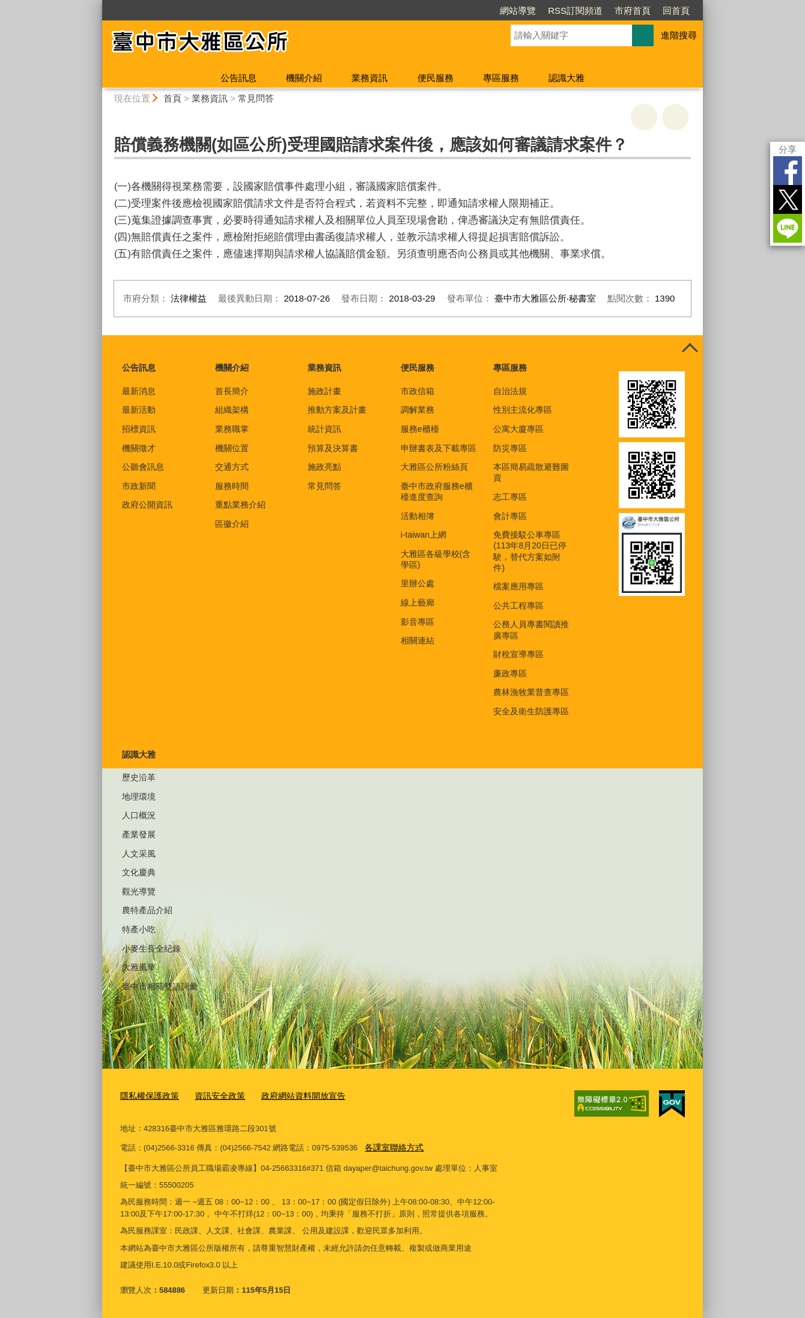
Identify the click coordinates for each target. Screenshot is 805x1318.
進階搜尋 (679, 35)
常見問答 (256, 98)
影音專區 (417, 622)
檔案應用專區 (518, 586)
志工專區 (510, 497)
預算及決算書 (333, 448)
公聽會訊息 (143, 467)
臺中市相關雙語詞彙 (160, 986)
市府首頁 (633, 10)
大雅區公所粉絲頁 (434, 467)
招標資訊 (139, 429)
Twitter (787, 199)
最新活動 (139, 410)
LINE (787, 228)
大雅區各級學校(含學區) (436, 559)
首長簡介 (232, 391)
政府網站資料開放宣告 (293, 1096)
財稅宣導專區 (518, 654)
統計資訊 (324, 429)
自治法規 (510, 391)
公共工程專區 (518, 605)
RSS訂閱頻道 (575, 10)
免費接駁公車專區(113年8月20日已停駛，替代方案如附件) (529, 551)
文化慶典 (139, 872)
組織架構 (232, 410)
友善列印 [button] (644, 117)
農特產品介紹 (147, 910)
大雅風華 (139, 967)
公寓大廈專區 (518, 429)
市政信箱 (417, 391)
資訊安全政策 (213, 1096)
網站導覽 (518, 10)
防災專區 (510, 448)
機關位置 (232, 448)
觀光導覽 (139, 891)
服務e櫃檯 (420, 429)
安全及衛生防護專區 (531, 711)
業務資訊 (369, 78)
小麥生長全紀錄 (151, 948)
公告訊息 (238, 78)
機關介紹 (304, 78)
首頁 (172, 98)
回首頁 (676, 10)
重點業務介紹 (240, 504)
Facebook (787, 170)
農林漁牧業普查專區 (531, 692)
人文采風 (139, 853)
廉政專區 (510, 673)
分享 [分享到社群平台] (788, 149)
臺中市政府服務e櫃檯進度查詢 (437, 491)
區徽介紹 (232, 524)
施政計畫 (324, 391)
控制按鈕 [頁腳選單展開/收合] (689, 348)
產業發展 (139, 834)
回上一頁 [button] (675, 117)
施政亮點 (324, 467)
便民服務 (436, 78)
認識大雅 (566, 78)
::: (97, 5)
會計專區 (510, 516)
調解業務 (417, 410)
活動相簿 (417, 516)
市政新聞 (139, 486)
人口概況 (139, 815)
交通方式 (232, 467)
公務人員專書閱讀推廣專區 (531, 629)
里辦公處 (417, 583)
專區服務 (501, 78)
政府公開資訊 (147, 504)
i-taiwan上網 (423, 534)
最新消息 (139, 391)
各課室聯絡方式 (392, 1146)
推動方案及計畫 (337, 410)
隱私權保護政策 (147, 1096)
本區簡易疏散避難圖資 (531, 472)
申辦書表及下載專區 (438, 448)
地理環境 (139, 796)
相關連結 (417, 640)
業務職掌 (232, 429)
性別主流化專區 (522, 410)
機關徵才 (139, 448)
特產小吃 (139, 929)
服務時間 (232, 486)
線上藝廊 (417, 602)
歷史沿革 (139, 777)
